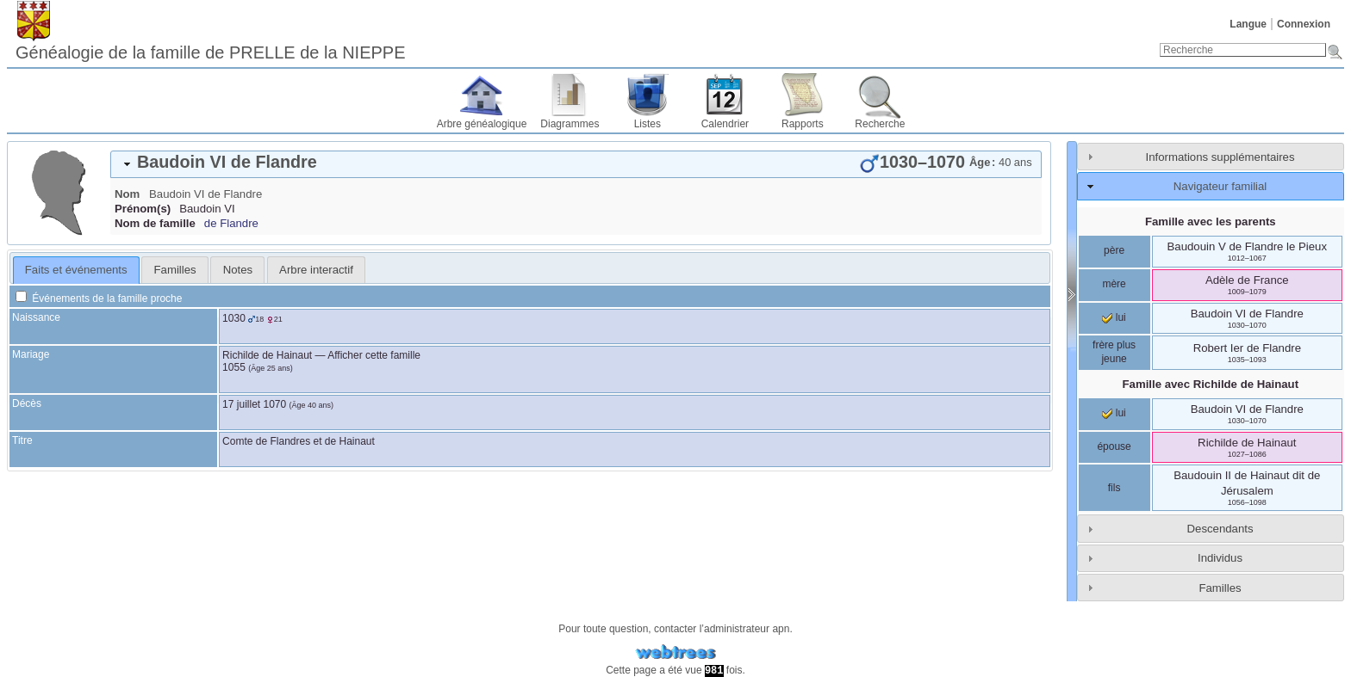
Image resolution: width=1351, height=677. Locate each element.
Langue (1248, 24)
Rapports (802, 124)
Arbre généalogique (482, 124)
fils (1114, 488)
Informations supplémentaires (1220, 157)
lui (1113, 317)
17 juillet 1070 (254, 404)
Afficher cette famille (373, 355)
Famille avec (1211, 384)
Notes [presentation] (237, 269)
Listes (647, 124)
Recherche (880, 124)
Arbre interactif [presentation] (316, 269)
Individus (1220, 557)
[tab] (576, 164)
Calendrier (725, 124)
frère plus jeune (1114, 352)
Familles (1219, 588)
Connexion (1303, 24)
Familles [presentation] (175, 269)
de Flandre (231, 223)
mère (1113, 284)
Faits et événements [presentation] (76, 269)
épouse (1113, 446)
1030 (234, 318)
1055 (234, 367)
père (1114, 250)
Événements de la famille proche (99, 298)
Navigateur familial (1220, 186)
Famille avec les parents (1210, 221)
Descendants (1220, 528)
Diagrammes (569, 124)
